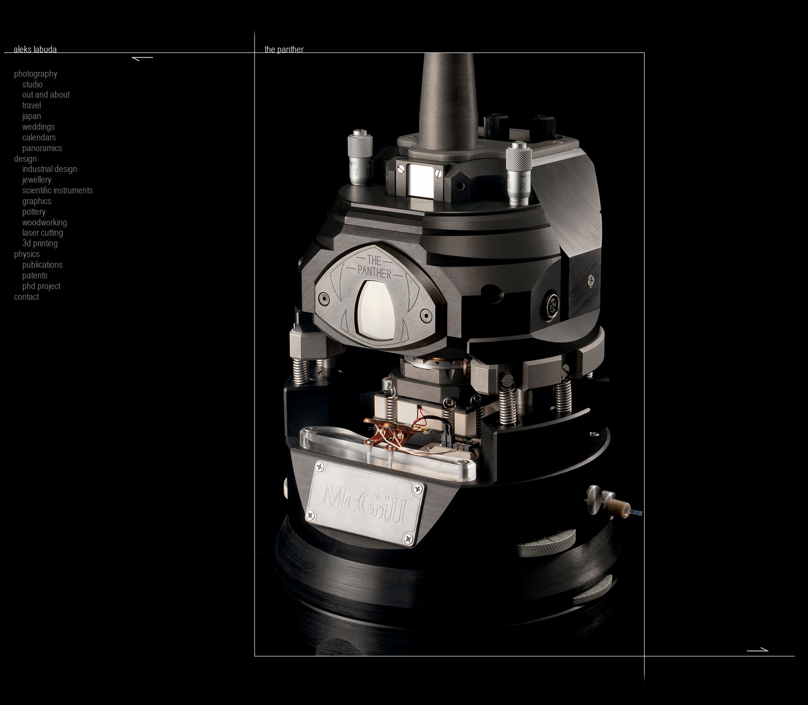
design (25, 158)
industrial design (49, 168)
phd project (41, 285)
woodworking (44, 222)
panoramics (42, 147)
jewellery (37, 179)
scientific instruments (57, 190)
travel (31, 105)
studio (32, 84)
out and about (46, 94)
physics (27, 253)
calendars (39, 137)
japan (31, 115)
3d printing (40, 243)
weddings (38, 126)
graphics (37, 200)
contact (26, 296)
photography (35, 73)
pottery (34, 211)
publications (42, 264)
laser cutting (42, 232)
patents (35, 275)
